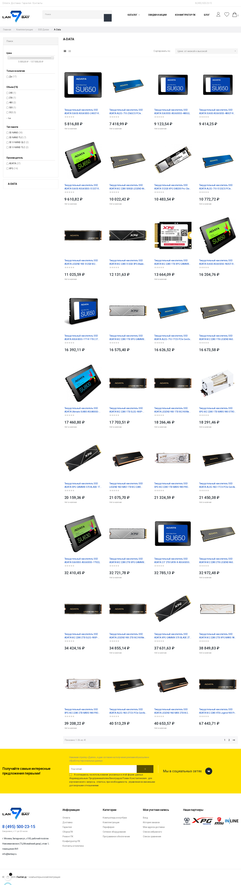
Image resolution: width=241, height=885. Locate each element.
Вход (145, 817)
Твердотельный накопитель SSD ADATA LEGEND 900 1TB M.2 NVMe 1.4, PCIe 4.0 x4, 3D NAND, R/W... (171, 410)
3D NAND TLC (17, 137)
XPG (13, 168)
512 (12, 112)
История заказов (151, 822)
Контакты (37, 3)
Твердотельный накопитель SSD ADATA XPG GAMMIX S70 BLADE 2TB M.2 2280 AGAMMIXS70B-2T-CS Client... (172, 636)
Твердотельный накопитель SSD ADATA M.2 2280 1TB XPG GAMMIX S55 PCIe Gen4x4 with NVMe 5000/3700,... (171, 262)
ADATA (14, 163)
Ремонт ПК (68, 836)
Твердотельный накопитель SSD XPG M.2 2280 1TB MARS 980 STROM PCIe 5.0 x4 (217, 410)
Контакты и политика (73, 846)
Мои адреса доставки (154, 827)
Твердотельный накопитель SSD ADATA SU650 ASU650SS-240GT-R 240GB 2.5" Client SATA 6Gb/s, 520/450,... (81, 111)
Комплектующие (111, 822)
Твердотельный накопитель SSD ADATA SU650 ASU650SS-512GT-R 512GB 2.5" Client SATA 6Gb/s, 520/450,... (81, 187)
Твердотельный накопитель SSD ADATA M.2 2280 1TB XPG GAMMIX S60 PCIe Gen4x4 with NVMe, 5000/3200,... (126, 337)
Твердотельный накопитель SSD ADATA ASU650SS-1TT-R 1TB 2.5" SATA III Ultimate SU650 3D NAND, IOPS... (81, 337)
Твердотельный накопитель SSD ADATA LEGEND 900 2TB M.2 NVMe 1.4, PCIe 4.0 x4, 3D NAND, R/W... (126, 636)
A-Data (12, 183)
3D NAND (16, 132)
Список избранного (152, 832)
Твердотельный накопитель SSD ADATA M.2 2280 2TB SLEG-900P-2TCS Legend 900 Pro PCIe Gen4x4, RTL (81, 636)
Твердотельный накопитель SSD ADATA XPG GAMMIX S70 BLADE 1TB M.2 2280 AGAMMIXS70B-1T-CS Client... (82, 485)
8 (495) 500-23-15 (203, 3)
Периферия (108, 827)
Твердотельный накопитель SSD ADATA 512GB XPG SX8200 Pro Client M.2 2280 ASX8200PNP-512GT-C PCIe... (172, 187)
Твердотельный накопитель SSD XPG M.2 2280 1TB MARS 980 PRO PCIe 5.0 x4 (171, 485)
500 (12, 107)
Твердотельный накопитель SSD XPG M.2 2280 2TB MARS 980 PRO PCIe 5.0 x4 (81, 711)
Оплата (6, 3)
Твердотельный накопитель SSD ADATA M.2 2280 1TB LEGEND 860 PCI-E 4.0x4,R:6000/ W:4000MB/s (216, 337)
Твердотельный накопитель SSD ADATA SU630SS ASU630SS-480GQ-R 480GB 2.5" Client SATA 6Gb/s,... (172, 111)
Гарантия (26, 3)
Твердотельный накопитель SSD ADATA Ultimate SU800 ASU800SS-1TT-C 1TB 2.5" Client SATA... (81, 410)
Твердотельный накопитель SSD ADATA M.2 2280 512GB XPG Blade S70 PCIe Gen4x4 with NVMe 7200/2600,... (126, 262)
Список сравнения (152, 836)
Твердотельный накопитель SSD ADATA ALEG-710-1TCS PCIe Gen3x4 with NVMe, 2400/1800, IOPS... (172, 337)
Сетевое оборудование (114, 832)
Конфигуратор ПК (71, 841)
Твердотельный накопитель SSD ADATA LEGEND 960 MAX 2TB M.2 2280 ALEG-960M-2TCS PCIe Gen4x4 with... (172, 711)
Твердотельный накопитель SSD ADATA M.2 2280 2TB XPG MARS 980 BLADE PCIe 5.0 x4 (217, 636)
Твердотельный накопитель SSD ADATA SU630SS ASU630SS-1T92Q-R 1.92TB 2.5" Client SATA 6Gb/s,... (83, 560)
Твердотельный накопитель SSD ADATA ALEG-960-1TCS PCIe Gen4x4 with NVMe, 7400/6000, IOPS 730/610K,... (217, 485)
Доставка (16, 3)
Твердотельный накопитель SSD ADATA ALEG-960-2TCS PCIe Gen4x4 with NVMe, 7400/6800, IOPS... (127, 711)
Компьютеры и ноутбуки (115, 817)
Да (13, 76)
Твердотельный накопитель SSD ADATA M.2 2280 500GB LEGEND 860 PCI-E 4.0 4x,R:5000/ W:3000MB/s (127, 187)
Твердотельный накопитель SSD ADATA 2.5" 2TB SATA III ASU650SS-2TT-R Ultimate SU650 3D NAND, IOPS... (172, 560)
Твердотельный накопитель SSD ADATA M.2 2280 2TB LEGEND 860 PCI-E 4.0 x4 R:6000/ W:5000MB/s (216, 560)
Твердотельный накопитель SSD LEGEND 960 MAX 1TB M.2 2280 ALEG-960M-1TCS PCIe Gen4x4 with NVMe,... (127, 485)
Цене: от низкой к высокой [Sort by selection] (208, 51)
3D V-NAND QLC (19, 142)
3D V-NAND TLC (18, 147)
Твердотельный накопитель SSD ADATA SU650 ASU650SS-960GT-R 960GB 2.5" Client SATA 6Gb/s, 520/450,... (216, 262)
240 (12, 92)
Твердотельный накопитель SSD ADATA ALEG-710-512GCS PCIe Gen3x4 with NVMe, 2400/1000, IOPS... (217, 187)
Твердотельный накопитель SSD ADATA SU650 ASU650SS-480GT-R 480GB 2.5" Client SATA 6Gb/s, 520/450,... (216, 111)
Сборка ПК (68, 832)
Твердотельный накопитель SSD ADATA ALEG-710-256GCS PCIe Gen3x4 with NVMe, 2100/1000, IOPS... (128, 111)
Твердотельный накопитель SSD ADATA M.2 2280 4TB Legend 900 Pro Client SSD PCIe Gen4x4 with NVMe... (217, 711)
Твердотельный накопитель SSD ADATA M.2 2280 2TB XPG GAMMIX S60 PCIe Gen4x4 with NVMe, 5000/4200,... (126, 560)
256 (12, 97)
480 (12, 102)
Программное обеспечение (116, 836)
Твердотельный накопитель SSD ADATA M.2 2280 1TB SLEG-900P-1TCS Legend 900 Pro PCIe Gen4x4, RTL (126, 410)
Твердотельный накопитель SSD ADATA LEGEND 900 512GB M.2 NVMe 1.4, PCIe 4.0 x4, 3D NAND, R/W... (81, 262)
